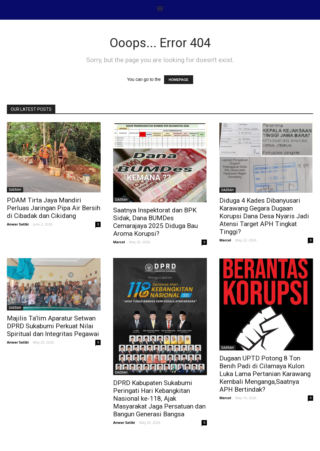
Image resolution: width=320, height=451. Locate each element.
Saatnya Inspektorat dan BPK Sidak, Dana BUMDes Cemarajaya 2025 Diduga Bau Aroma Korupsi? (155, 221)
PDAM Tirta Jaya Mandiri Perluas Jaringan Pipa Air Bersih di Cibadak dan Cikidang (53, 208)
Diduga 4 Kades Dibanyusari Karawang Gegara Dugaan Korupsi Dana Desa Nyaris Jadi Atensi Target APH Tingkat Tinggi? (264, 216)
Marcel (119, 242)
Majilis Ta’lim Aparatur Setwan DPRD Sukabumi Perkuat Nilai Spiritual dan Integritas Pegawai (53, 326)
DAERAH (15, 189)
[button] (160, 8)
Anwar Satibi (18, 224)
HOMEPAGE (178, 80)
